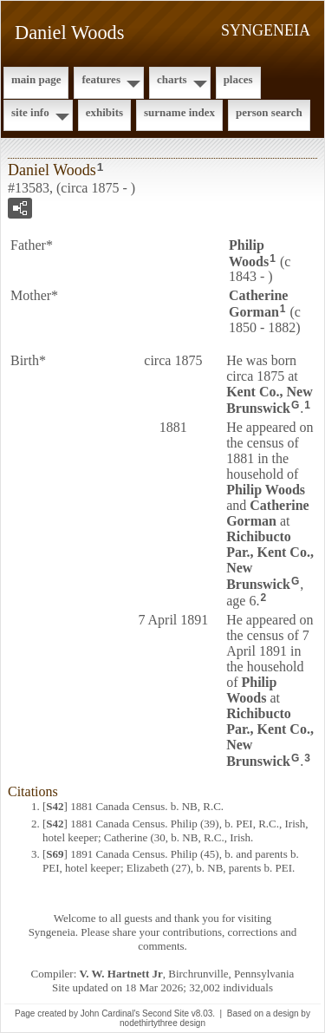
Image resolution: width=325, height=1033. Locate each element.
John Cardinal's (110, 1013)
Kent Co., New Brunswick (269, 399)
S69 (54, 853)
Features (100, 79)
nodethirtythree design (162, 1023)
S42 (54, 806)
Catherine (258, 303)
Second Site (165, 1013)
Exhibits (104, 112)
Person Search (269, 112)
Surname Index (179, 112)
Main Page (36, 79)
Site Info (30, 112)
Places (238, 79)
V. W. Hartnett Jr (121, 973)
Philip (249, 253)
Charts (172, 79)
